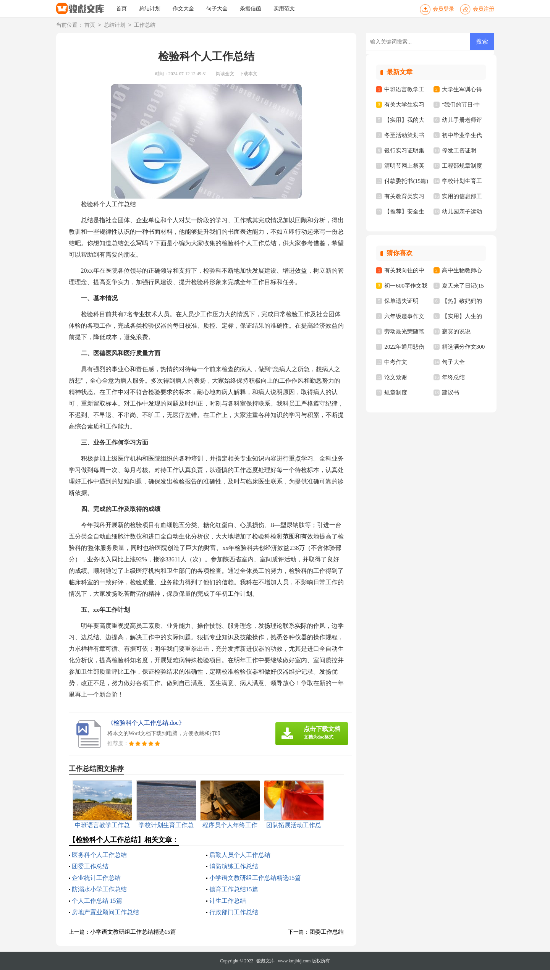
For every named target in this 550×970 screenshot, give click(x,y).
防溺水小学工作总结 (99, 889)
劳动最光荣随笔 (404, 331)
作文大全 (183, 8)
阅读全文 (225, 73)
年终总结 (453, 377)
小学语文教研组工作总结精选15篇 (255, 878)
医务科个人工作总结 (99, 855)
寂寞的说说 (456, 331)
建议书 (450, 393)
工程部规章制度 (462, 166)
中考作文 (395, 362)
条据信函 (250, 8)
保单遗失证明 (401, 301)
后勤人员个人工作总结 (239, 855)
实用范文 (284, 8)
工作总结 (144, 25)
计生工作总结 (227, 900)
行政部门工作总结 (233, 912)
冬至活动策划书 (404, 135)
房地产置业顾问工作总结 (105, 912)
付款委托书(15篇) (406, 181)
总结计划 (149, 8)
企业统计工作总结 (96, 878)
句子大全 (217, 8)
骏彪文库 (265, 961)
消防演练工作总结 (233, 866)
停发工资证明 (459, 150)
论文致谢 (395, 377)
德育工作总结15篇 (233, 889)
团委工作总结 (90, 866)
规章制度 (395, 393)
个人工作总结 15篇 (97, 900)
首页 (121, 8)
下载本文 (248, 73)
